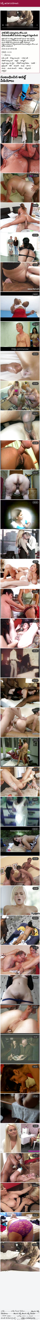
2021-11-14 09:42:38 (9, 49)
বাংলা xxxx (6, 1316)
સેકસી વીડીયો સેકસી (8, 1318)
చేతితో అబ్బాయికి (7, 60)
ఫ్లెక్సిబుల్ (4, 66)
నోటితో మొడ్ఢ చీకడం (23, 63)
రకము (21, 68)
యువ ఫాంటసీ (12, 68)
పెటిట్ (33, 63)
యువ (3, 68)
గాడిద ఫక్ (25, 58)
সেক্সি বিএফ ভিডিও (18, 1311)
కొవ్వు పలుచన (15, 58)
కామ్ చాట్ (5, 58)
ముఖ (22, 66)
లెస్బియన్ (28, 68)
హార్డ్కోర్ (4, 71)
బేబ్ (10, 66)
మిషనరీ (16, 66)
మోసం (28, 66)
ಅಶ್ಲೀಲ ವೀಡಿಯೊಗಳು (28, 1318)
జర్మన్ (16, 60)
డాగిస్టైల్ (22, 60)
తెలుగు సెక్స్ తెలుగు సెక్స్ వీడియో (24, 1313)
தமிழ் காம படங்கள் (25, 1316)
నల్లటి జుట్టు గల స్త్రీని (8, 63)
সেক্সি (2, 1311)
